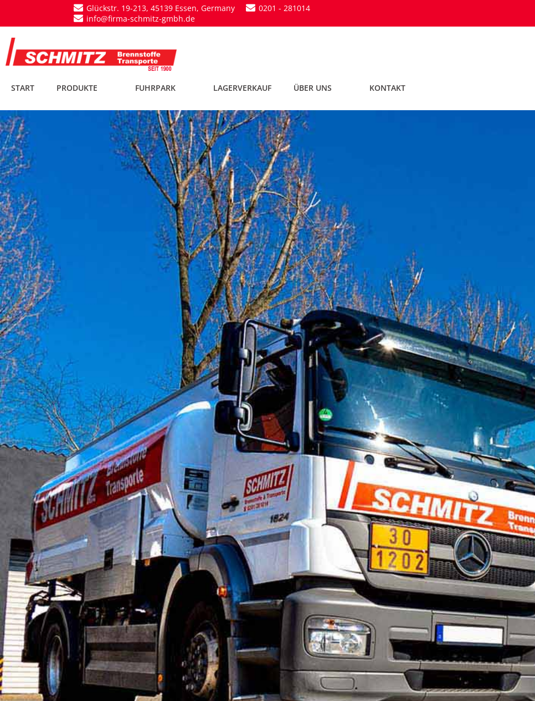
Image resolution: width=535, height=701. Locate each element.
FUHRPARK (163, 88)
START (22, 88)
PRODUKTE (84, 88)
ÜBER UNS (320, 88)
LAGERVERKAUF (242, 88)
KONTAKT (387, 88)
